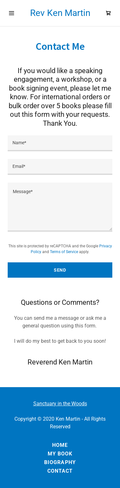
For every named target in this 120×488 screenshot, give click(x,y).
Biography (60, 462)
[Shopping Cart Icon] (108, 13)
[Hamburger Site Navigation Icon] (11, 13)
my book (60, 454)
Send (60, 270)
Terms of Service (64, 252)
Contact (60, 471)
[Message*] (60, 207)
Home (60, 445)
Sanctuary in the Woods (60, 404)
